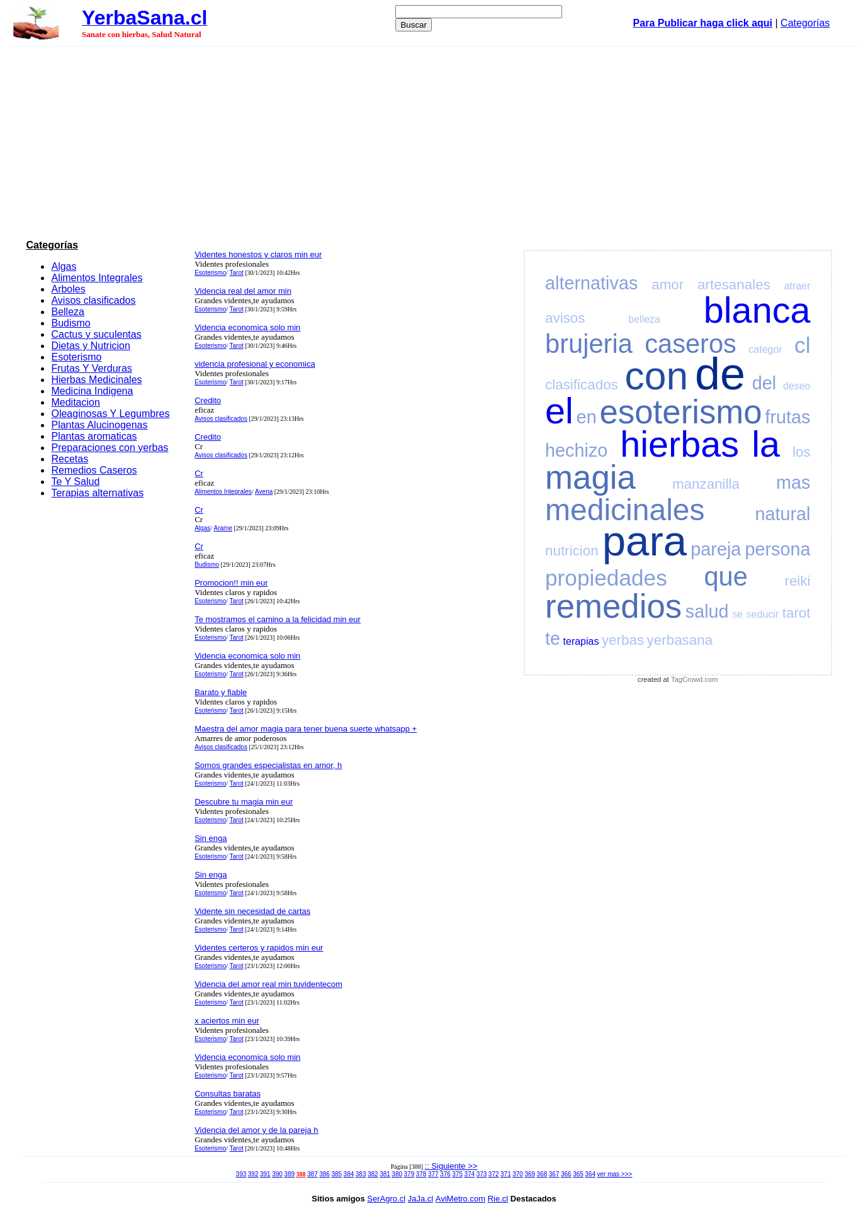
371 (505, 1174)
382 (373, 1174)
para (644, 540)
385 (336, 1174)
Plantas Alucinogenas (99, 425)
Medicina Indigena (92, 391)
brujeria (589, 344)
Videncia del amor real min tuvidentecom (268, 984)
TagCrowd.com (694, 679)
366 (566, 1174)
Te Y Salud (75, 481)
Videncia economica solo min (247, 327)
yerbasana (680, 640)
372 (493, 1174)
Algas (63, 266)
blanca (757, 310)
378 (421, 1174)
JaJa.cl (420, 1198)
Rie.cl (498, 1198)
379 (409, 1174)
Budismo (70, 323)
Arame (222, 528)
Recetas (69, 459)
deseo (797, 386)
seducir (763, 614)
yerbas (623, 640)
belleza (644, 319)
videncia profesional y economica (254, 364)
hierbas (679, 444)
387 (312, 1174)
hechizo (576, 450)
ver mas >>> (615, 1174)
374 (469, 1174)
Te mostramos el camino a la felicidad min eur (277, 619)
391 (265, 1174)
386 (324, 1174)
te (552, 638)
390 (277, 1174)
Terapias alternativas (97, 493)
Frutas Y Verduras (91, 368)
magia (590, 477)
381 (385, 1174)
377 (433, 1174)
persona (777, 549)
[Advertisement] (434, 141)
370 (517, 1174)
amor (667, 285)
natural (782, 514)
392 (253, 1174)
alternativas (591, 283)
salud (707, 611)
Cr (198, 473)
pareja (715, 549)
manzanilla (706, 484)
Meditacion (75, 402)
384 (349, 1174)
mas (793, 482)
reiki (797, 581)
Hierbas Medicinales (96, 379)
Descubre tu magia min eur (243, 801)
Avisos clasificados (93, 300)
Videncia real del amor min (242, 291)
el (559, 411)
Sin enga (210, 838)
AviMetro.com (460, 1198)
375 (457, 1174)
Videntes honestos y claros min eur (258, 254)
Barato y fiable (220, 692)
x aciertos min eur (226, 1020)
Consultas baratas (227, 1093)
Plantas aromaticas (94, 436)
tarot (796, 613)
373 (481, 1174)
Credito (207, 400)
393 (241, 1174)
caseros (690, 344)
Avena (264, 491)
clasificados (581, 385)
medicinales (624, 510)
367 (554, 1174)
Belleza (67, 311)
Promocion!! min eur (231, 583)
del (764, 383)
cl (802, 345)
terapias (581, 641)
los (801, 452)
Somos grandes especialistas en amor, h (268, 765)
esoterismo (680, 411)
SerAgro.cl (386, 1198)
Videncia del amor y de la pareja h (256, 1130)
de (720, 373)
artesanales (733, 285)
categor (765, 349)
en (587, 417)
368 (542, 1174)
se (737, 614)
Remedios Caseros (94, 470)
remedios (613, 606)
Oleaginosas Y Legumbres (110, 413)
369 (529, 1174)
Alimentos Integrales (96, 277)
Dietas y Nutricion (90, 345)
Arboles (68, 289)
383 (361, 1174)
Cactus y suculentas (96, 334)
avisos (565, 318)
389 (289, 1174)
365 (578, 1174)
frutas (787, 417)
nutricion (572, 551)
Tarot (236, 272)
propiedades (606, 578)
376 (445, 1174)
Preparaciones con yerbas (109, 447)
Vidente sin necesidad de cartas (252, 911)
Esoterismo (76, 357)
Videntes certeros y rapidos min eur (258, 947)
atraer (797, 286)
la (766, 444)
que (725, 576)
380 (397, 1174)
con (657, 376)
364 (590, 1174)
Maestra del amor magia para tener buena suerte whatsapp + (305, 728)
